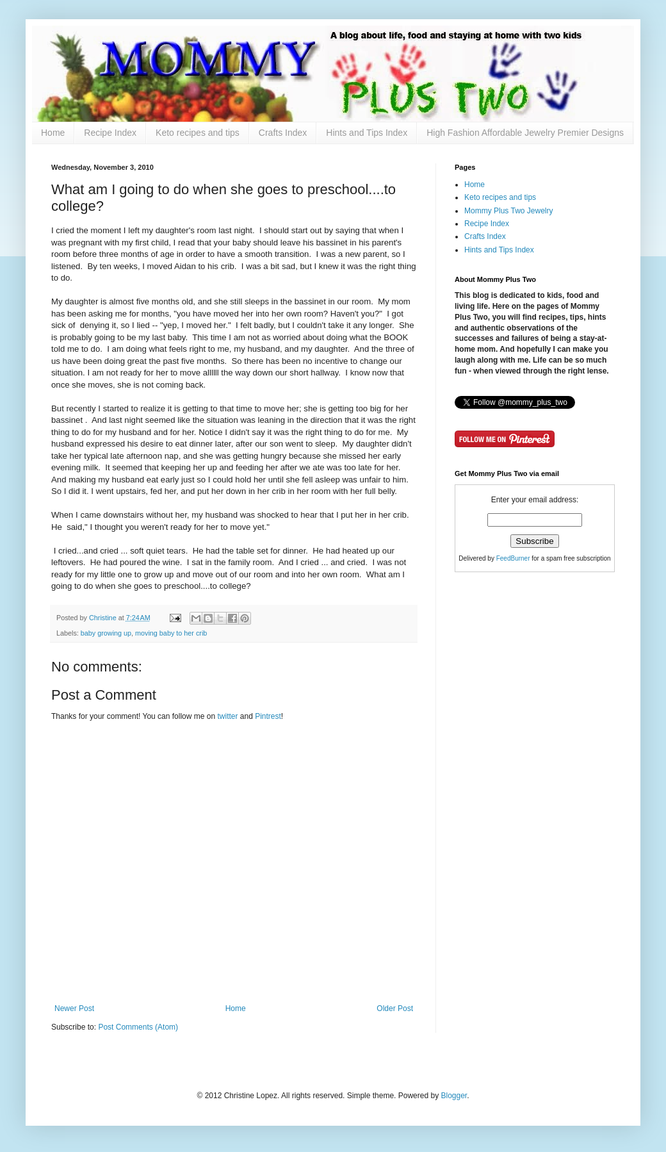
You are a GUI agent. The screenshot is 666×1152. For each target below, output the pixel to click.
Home (53, 133)
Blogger (454, 1095)
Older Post (395, 1008)
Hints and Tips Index (366, 133)
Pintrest (268, 716)
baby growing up (106, 633)
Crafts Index (283, 133)
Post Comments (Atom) (138, 1027)
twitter (228, 716)
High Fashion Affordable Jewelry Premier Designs (525, 133)
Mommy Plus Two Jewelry (508, 210)
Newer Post (74, 1008)
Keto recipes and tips (198, 133)
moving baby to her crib (171, 633)
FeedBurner (513, 558)
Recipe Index (110, 133)
